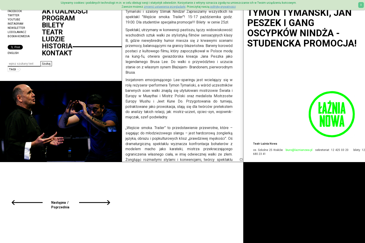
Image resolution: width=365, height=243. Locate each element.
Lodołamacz (17, 32)
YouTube (14, 19)
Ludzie (53, 39)
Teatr (52, 32)
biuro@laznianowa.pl (299, 150)
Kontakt (57, 53)
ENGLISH (13, 53)
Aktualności (65, 11)
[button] (46, 63)
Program (58, 18)
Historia (57, 46)
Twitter (13, 15)
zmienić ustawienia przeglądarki (165, 6)
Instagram (15, 23)
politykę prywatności (223, 6)
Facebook (15, 11)
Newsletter (16, 28)
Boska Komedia (19, 36)
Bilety (53, 25)
